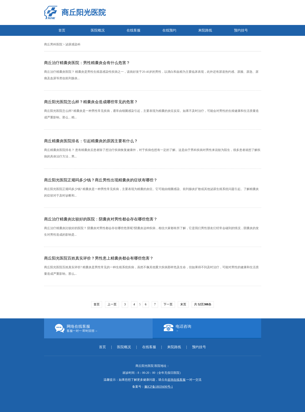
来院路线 (205, 30)
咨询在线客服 (176, 379)
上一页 (112, 304)
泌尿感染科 (73, 44)
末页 (183, 304)
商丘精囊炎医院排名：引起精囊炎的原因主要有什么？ (91, 141)
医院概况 (98, 30)
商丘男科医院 (53, 44)
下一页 (168, 304)
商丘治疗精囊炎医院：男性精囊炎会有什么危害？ (87, 63)
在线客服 (133, 30)
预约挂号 (241, 30)
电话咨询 (212, 328)
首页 (61, 30)
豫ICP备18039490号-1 (158, 386)
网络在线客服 (104, 328)
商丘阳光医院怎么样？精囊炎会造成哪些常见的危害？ (91, 102)
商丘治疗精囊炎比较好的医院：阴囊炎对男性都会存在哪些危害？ (100, 219)
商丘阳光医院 (83, 12)
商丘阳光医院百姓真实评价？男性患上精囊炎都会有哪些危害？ (98, 258)
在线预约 (169, 30)
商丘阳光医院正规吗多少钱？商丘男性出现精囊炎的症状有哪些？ (100, 180)
